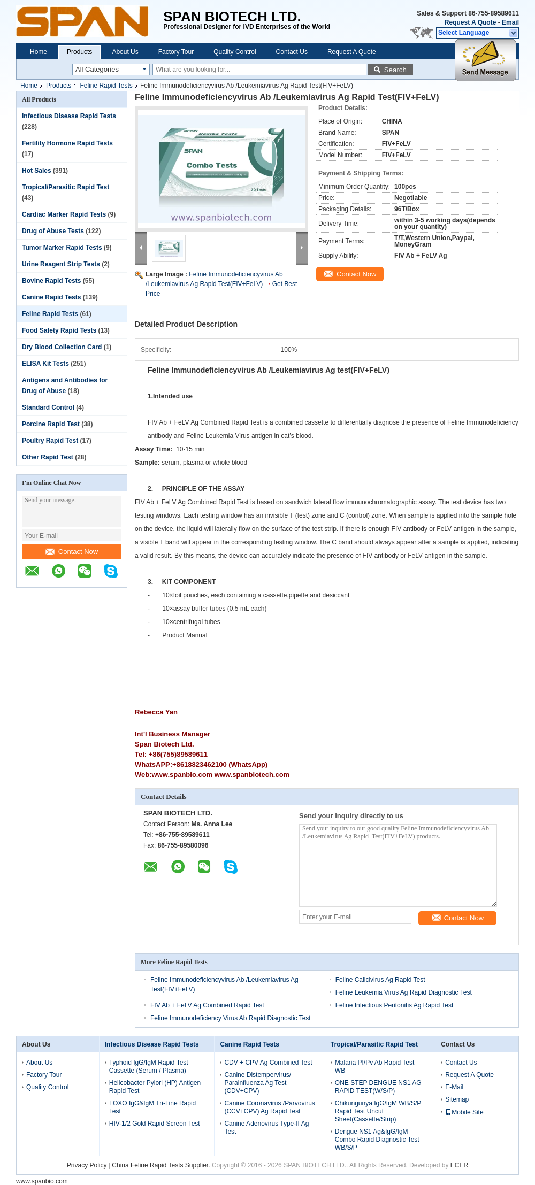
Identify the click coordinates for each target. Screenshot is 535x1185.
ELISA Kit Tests (45, 363)
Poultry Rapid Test (50, 440)
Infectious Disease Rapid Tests (69, 116)
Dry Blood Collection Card (62, 347)
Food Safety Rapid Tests (59, 330)
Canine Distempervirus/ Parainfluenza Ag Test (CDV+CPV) (257, 1083)
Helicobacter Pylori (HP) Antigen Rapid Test (155, 1087)
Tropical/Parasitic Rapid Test (65, 187)
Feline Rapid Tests (106, 85)
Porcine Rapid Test (51, 424)
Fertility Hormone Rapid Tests (67, 143)
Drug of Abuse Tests (53, 231)
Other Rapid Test (47, 457)
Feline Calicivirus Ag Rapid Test (380, 979)
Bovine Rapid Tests (51, 280)
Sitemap (457, 1099)
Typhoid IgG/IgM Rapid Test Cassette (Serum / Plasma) (148, 1066)
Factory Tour (176, 52)
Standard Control (48, 407)
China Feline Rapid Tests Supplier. (162, 1165)
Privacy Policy (87, 1165)
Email (510, 22)
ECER (459, 1165)
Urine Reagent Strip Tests (61, 264)
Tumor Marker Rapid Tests (62, 247)
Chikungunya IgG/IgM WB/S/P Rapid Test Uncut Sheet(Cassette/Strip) (378, 1111)
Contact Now (71, 552)
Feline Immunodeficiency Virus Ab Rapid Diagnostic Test (230, 1018)
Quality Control (234, 52)
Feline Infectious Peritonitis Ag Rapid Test (394, 1005)
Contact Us (292, 52)
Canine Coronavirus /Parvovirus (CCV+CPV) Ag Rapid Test (269, 1107)
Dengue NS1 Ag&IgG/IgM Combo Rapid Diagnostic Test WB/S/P (377, 1139)
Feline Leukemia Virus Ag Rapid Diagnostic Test (403, 992)
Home (38, 52)
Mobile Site (464, 1112)
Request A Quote (470, 22)
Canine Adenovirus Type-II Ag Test (266, 1127)
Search (395, 70)
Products (79, 52)
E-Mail (454, 1087)
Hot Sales (36, 170)
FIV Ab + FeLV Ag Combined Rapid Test (207, 1005)
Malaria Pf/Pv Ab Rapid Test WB (375, 1066)
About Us (125, 52)
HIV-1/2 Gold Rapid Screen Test (154, 1123)
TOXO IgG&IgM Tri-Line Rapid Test (152, 1107)
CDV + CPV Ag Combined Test (268, 1062)
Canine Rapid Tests (51, 297)
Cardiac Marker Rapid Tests (64, 214)
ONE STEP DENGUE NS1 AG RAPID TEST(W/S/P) (378, 1087)
